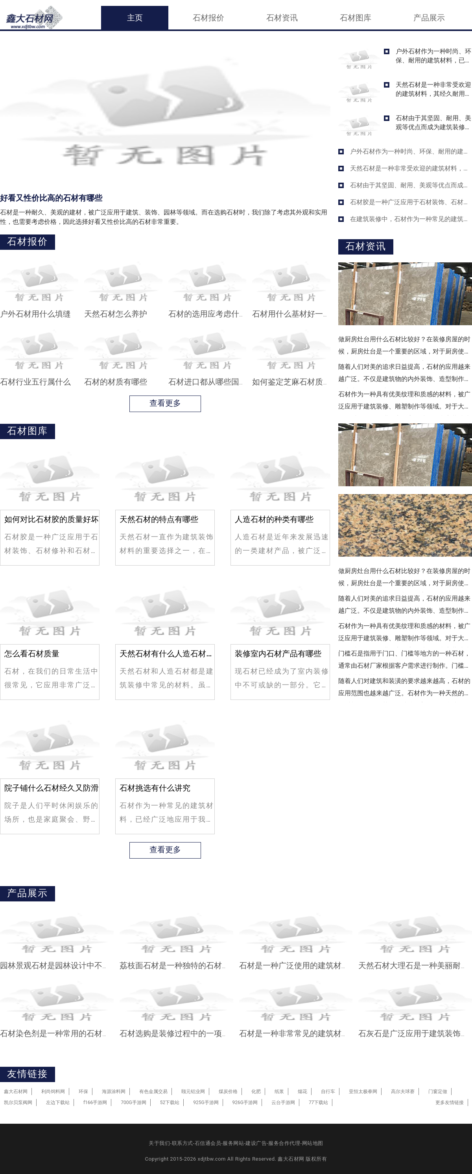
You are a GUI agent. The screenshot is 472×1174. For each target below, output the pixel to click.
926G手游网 (245, 1102)
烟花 (302, 1091)
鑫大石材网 (16, 1091)
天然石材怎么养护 (115, 314)
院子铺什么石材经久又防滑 (51, 788)
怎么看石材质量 (31, 653)
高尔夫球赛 (403, 1091)
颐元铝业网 (193, 1091)
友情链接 (27, 1073)
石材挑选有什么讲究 (155, 788)
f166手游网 (95, 1102)
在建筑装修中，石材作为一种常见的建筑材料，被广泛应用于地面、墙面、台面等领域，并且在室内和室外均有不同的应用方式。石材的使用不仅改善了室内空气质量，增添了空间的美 (411, 219)
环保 (83, 1091)
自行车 (328, 1091)
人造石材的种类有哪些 (274, 519)
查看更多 (165, 401)
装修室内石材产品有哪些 (278, 653)
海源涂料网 (113, 1091)
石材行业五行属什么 (35, 381)
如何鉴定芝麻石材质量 (291, 381)
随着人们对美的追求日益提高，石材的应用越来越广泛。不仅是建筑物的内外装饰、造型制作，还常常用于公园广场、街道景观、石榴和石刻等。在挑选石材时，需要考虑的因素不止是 (404, 375)
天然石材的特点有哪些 (159, 519)
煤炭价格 (228, 1091)
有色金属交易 (153, 1091)
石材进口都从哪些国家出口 (215, 381)
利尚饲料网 (53, 1091)
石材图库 (355, 17)
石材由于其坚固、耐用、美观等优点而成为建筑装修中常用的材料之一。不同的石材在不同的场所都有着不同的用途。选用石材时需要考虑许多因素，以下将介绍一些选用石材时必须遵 (433, 122)
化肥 (256, 1091)
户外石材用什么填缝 (35, 314)
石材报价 (208, 17)
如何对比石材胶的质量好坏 (51, 519)
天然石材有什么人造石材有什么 (167, 653)
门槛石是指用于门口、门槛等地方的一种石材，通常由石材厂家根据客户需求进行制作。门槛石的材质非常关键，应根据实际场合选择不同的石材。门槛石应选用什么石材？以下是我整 (404, 662)
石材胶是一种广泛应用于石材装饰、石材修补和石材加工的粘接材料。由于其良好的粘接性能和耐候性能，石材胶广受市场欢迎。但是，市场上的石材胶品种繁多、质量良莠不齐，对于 (411, 202)
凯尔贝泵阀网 (18, 1102)
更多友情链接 (449, 1102)
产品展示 (429, 17)
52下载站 (170, 1102)
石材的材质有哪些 (115, 381)
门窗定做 (437, 1091)
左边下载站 (58, 1102)
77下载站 (318, 1102)
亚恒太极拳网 (363, 1091)
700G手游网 (133, 1102)
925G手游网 (205, 1102)
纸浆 (279, 1091)
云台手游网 (283, 1102)
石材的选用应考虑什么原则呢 (219, 314)
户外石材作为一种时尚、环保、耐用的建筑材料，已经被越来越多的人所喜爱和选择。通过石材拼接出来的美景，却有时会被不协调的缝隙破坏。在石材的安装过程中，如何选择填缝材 (433, 56)
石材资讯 (282, 17)
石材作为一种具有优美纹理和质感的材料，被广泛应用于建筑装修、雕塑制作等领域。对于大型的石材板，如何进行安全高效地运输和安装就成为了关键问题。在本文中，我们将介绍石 (404, 403)
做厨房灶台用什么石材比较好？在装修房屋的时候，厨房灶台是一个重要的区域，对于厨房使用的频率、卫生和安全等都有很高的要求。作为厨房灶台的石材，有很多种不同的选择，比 (404, 348)
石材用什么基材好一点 (291, 314)
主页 (135, 17)
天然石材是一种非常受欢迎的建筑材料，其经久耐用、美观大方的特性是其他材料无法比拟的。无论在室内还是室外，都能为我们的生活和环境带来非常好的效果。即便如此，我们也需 (433, 89)
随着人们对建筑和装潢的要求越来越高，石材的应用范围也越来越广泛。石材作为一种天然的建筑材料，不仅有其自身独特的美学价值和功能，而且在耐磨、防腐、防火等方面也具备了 (404, 689)
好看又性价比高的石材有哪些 (51, 198)
